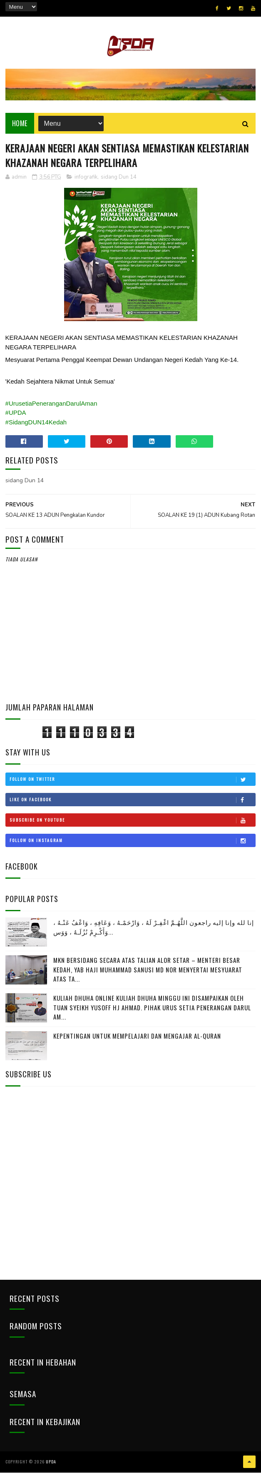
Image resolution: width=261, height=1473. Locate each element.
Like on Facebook (133, 800)
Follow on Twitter (133, 779)
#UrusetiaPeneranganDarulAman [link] (51, 403)
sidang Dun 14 (119, 178)
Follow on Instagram (133, 840)
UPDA (51, 1462)
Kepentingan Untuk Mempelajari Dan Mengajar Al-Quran (137, 1036)
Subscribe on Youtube (133, 820)
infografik (86, 178)
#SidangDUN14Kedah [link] (36, 422)
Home (19, 123)
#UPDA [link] (15, 413)
